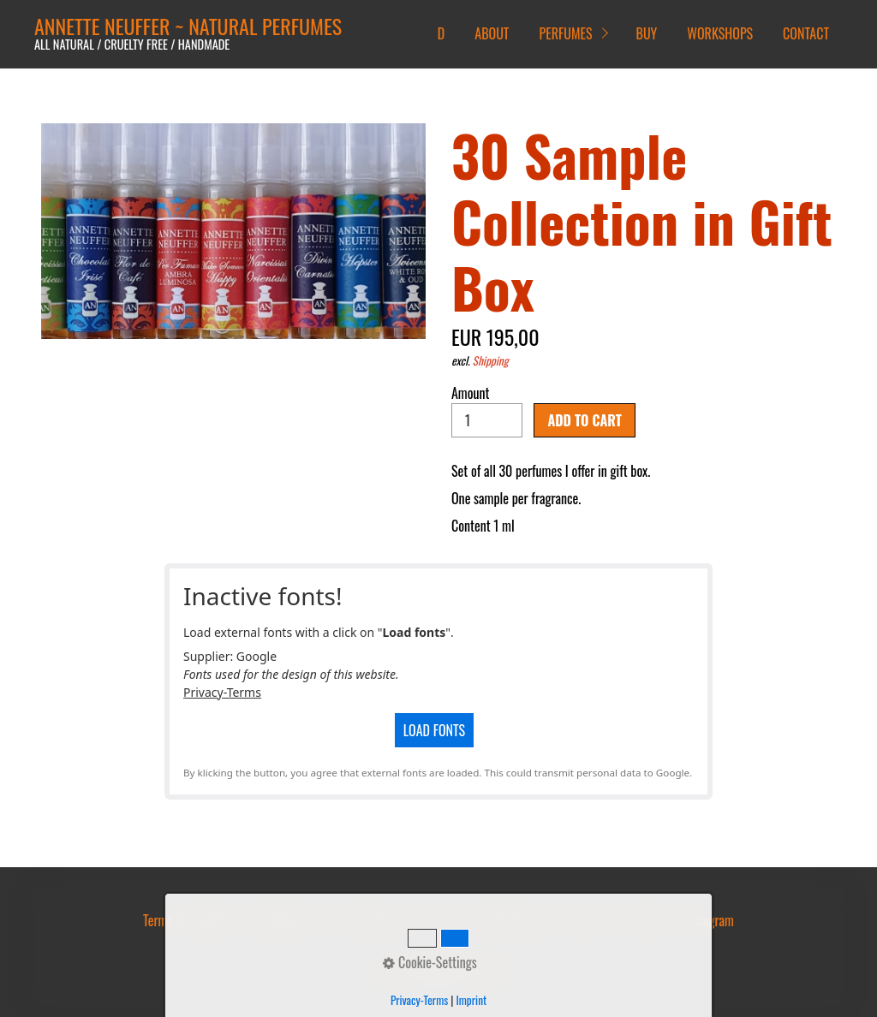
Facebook (645, 920)
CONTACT (806, 33)
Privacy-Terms (222, 692)
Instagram (709, 920)
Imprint (439, 920)
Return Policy (372, 920)
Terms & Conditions (191, 920)
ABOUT (491, 33)
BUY (647, 33)
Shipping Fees (289, 920)
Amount (486, 410)
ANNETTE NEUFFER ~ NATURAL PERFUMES (188, 25)
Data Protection (511, 920)
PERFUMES (565, 33)
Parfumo (586, 920)
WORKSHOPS (720, 33)
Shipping (491, 360)
